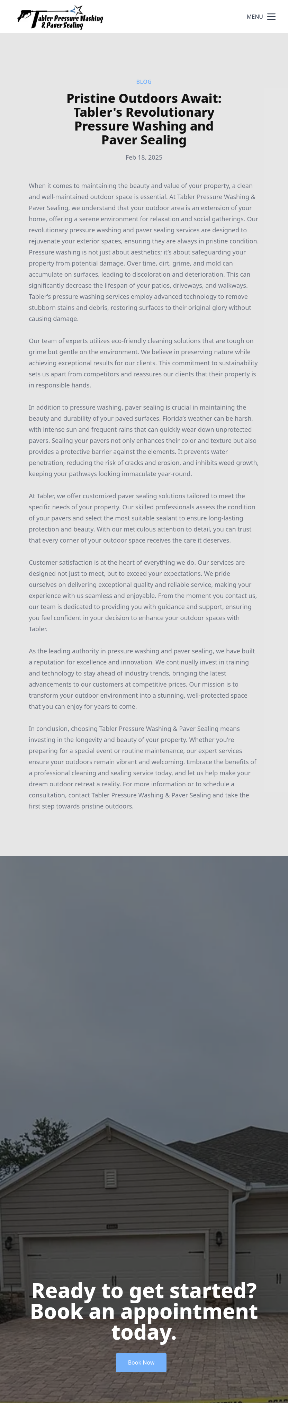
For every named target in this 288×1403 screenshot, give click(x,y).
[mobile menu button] (271, 16)
